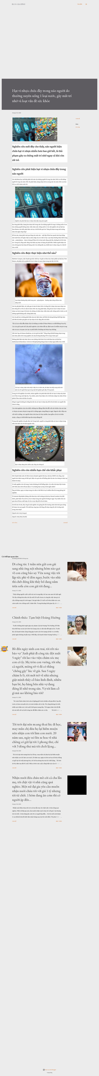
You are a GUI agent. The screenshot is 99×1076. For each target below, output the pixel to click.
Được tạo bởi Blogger (49, 1069)
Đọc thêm (59, 607)
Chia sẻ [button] (78, 118)
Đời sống (78, 127)
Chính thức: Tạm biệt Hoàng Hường (36, 617)
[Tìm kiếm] (79, 4)
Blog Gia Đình (18, 4)
